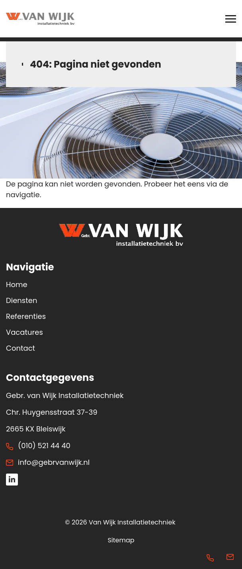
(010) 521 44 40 (44, 446)
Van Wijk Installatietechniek (132, 522)
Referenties (26, 316)
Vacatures (24, 332)
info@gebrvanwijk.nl (54, 462)
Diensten (21, 300)
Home (16, 284)
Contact (20, 348)
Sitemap (120, 540)
